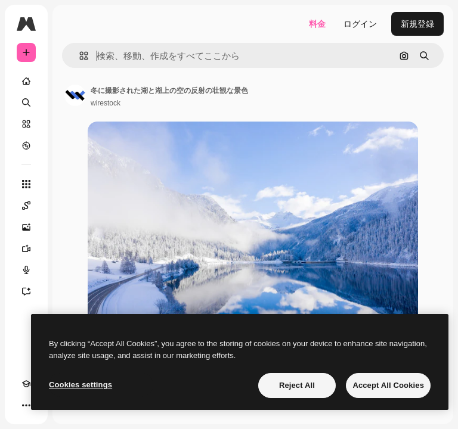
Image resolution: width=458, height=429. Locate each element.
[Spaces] (26, 205)
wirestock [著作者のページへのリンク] (105, 103)
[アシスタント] (26, 291)
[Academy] (26, 383)
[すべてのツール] (26, 184)
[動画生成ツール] (26, 248)
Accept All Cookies (388, 385)
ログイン (360, 24)
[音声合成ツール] (26, 269)
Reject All (297, 385)
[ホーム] (26, 81)
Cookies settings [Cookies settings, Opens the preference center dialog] (80, 384)
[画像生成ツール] (26, 227)
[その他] (26, 405)
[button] (79, 55)
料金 (317, 24)
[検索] (26, 102)
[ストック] (26, 123)
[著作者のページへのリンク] (75, 95)
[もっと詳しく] (26, 145)
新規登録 (417, 24)
